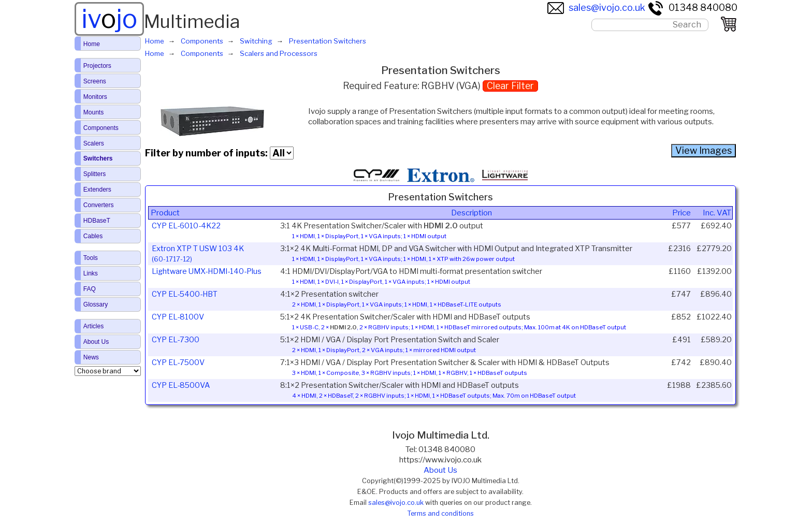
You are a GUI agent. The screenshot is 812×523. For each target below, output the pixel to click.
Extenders (97, 189)
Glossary (95, 304)
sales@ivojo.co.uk (596, 7)
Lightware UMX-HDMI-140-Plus (207, 271)
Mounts (93, 112)
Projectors (97, 65)
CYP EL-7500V (178, 362)
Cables (93, 236)
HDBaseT (96, 220)
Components (101, 128)
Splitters (94, 174)
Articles (93, 326)
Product (165, 212)
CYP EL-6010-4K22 (186, 225)
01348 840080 (692, 7)
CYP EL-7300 (175, 339)
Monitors (95, 96)
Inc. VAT (717, 212)
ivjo (109, 18)
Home (91, 44)
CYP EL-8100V (178, 317)
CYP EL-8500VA (181, 385)
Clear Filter (510, 85)
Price (681, 212)
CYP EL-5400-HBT (185, 294)
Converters (98, 205)
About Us (440, 470)
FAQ (89, 289)
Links (90, 273)
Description (471, 212)
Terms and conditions (440, 513)
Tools (90, 258)
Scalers (93, 143)
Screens (94, 81)
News (91, 357)
